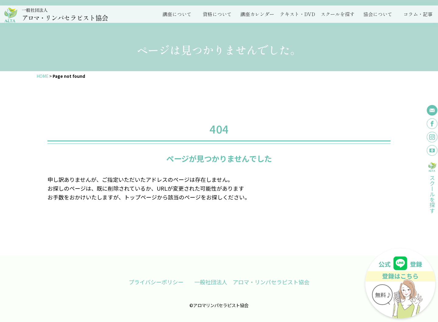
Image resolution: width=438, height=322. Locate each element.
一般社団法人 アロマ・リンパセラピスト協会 (251, 282)
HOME (42, 76)
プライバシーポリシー (156, 282)
